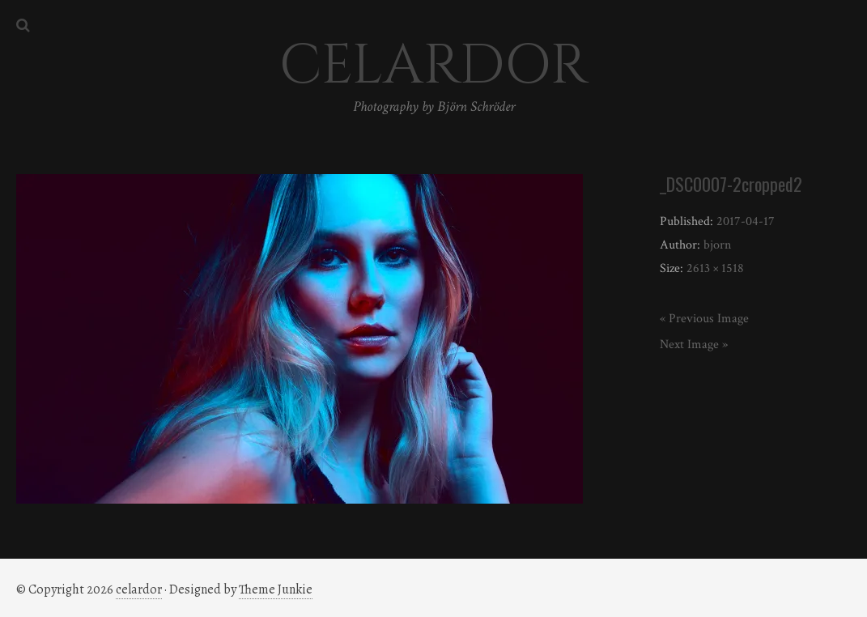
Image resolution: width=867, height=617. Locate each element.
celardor (139, 589)
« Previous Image (704, 318)
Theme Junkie (275, 589)
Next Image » (694, 344)
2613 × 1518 (715, 268)
